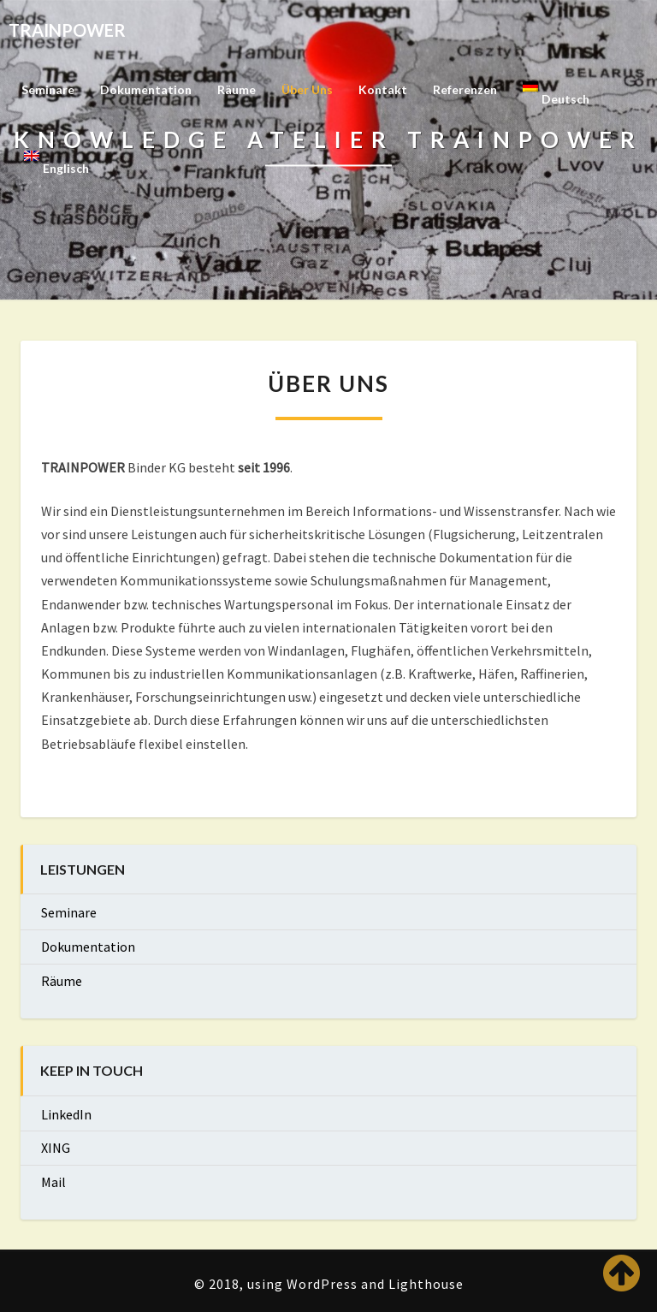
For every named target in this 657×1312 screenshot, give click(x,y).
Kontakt (382, 89)
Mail (53, 1181)
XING (55, 1147)
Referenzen (465, 89)
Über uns (307, 89)
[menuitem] (556, 94)
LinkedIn (66, 1114)
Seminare (47, 89)
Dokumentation (146, 89)
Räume (236, 89)
